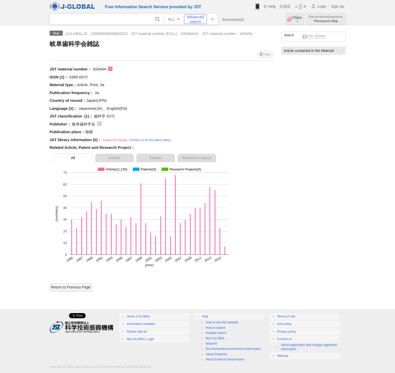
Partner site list (137, 331)
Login (321, 6)
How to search (216, 328)
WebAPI (211, 343)
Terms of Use (286, 316)
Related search (216, 333)
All (73, 158)
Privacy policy (286, 331)
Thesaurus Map (326, 19)
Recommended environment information (233, 349)
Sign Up (337, 6)
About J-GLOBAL (139, 316)
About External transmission (225, 359)
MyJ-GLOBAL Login (140, 339)
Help (272, 6)
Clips (297, 19)
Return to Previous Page (71, 287)
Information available (141, 324)
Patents (156, 158)
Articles (114, 158)
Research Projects (196, 158)
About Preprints (216, 354)
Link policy (284, 324)
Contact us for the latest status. (150, 140)
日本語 (284, 6)
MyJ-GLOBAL (215, 338)
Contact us (284, 339)
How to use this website (222, 322)
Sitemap (282, 356)
